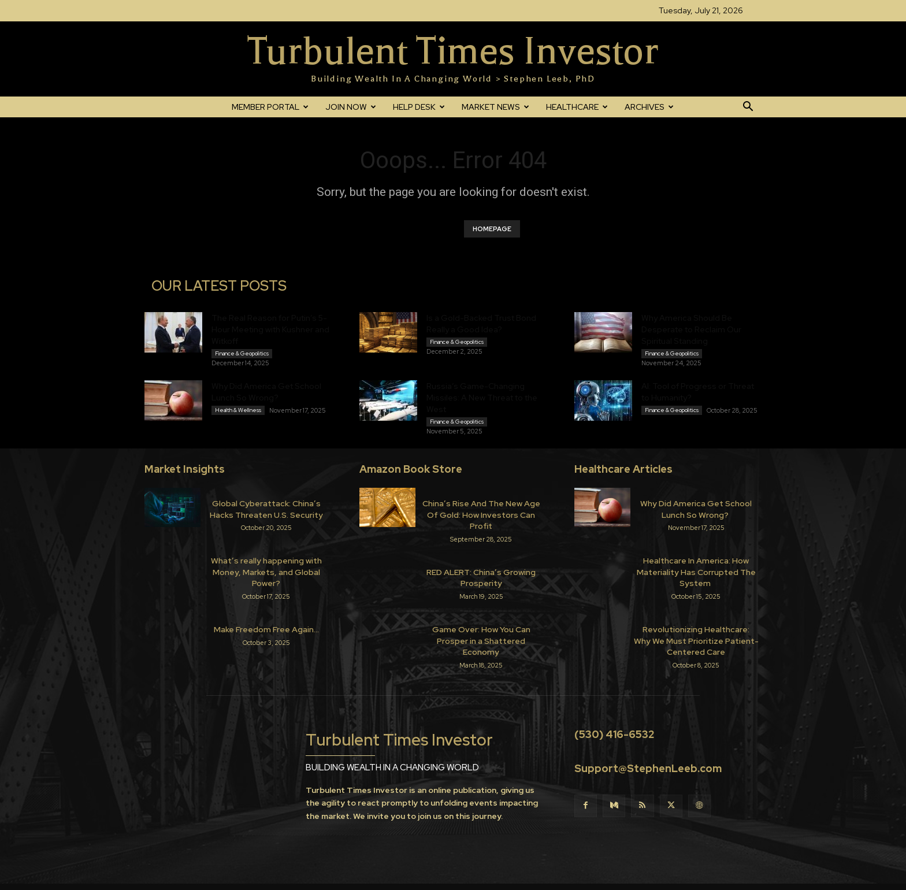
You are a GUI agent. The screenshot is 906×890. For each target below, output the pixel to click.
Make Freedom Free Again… (266, 629)
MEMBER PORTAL (270, 107)
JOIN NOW (350, 107)
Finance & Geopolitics (242, 353)
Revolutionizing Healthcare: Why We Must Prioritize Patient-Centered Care (696, 640)
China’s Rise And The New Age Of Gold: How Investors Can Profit (481, 514)
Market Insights (184, 469)
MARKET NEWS (495, 107)
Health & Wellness (238, 410)
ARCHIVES (649, 107)
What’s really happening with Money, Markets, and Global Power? (266, 571)
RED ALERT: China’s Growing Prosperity (481, 578)
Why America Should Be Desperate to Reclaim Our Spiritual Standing (691, 329)
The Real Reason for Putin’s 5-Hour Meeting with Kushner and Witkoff (270, 329)
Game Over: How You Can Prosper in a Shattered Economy (481, 640)
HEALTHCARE (577, 107)
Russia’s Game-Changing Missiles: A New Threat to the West (481, 397)
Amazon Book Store (410, 469)
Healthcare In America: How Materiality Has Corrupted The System (696, 571)
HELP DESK (419, 107)
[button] (748, 107)
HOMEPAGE (492, 229)
